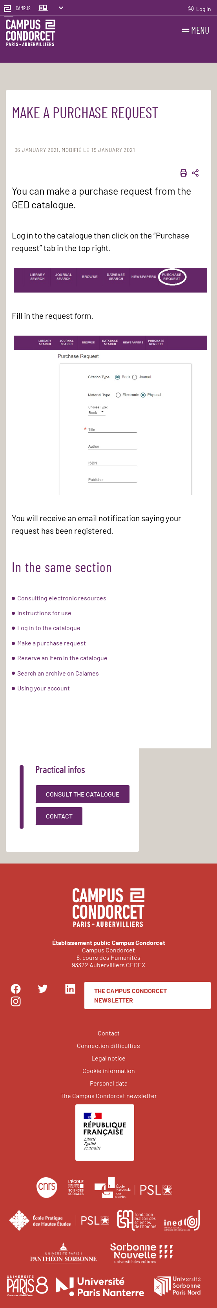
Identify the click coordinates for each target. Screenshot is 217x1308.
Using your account (43, 688)
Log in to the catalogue (48, 627)
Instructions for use (44, 612)
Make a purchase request (51, 643)
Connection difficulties (108, 1045)
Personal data (109, 1083)
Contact (59, 816)
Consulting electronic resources (61, 598)
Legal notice (108, 1058)
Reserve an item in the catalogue (62, 657)
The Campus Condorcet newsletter (130, 995)
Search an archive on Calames (58, 673)
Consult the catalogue (83, 794)
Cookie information (108, 1070)
